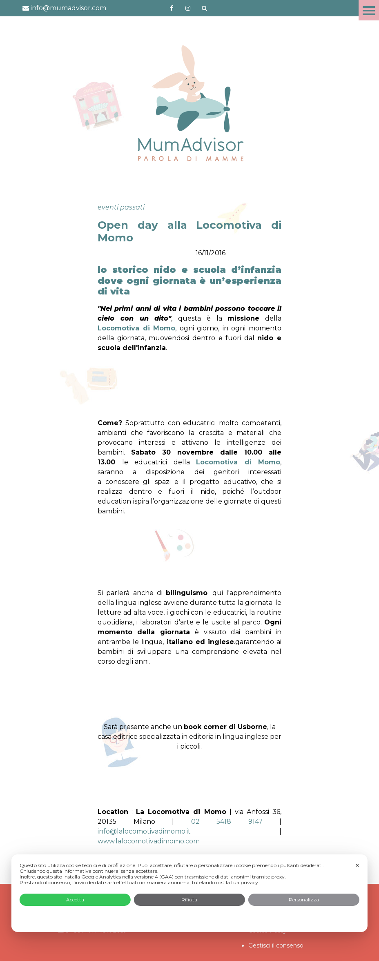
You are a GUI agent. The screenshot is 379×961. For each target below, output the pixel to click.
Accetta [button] (75, 899)
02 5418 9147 (227, 821)
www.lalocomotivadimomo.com (149, 841)
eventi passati (121, 207)
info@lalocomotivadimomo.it (144, 831)
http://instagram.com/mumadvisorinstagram (187, 8)
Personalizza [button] (304, 899)
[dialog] (189, 893)
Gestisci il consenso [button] (275, 945)
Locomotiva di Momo (238, 462)
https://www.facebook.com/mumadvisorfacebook (171, 8)
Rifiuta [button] (189, 899)
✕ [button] (357, 865)
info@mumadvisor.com (64, 8)
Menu (369, 10)
